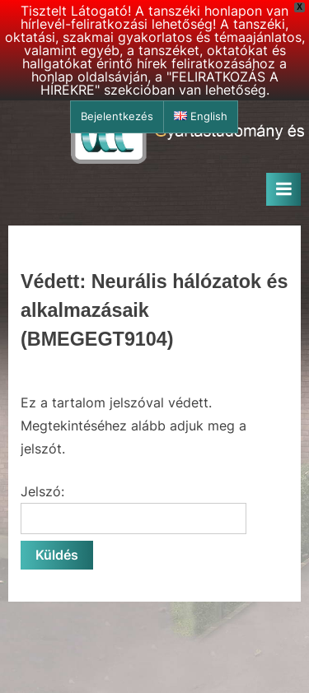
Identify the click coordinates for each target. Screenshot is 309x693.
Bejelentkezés (117, 116)
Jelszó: (133, 508)
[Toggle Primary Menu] (283, 189)
